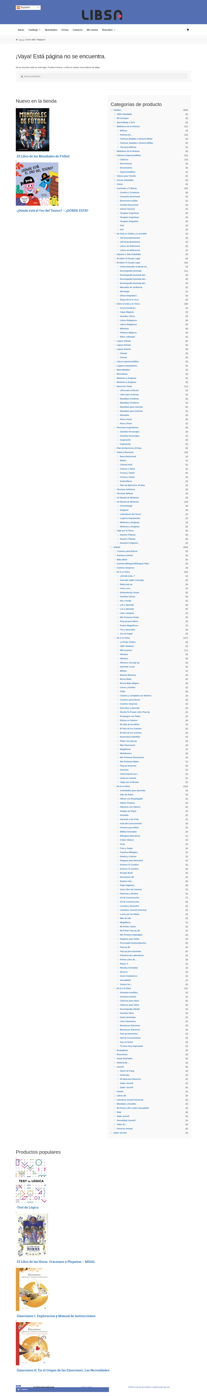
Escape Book (126, 873)
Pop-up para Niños (129, 621)
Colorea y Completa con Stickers (136, 695)
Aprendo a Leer (127, 667)
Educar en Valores (128, 720)
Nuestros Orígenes (129, 543)
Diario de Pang (127, 1071)
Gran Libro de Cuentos (131, 889)
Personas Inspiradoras (127, 427)
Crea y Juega (126, 848)
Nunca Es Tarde (124, 386)
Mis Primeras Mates (129, 761)
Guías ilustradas (128, 1017)
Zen (122, 229)
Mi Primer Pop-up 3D (130, 930)
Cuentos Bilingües (129, 852)
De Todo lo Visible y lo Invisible (132, 234)
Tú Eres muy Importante (131, 1046)
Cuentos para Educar (130, 700)
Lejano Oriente (124, 341)
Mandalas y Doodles (126, 1104)
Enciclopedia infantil (130, 1009)
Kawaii (120, 1091)
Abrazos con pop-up (129, 662)
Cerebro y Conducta (129, 192)
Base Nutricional (128, 456)
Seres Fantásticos (128, 976)
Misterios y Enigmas (126, 378)
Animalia (124, 815)
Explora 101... (126, 881)
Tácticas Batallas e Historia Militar (136, 139)
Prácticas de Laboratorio (132, 955)
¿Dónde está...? (127, 576)
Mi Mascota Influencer (130, 1079)
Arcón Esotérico (128, 308)
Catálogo (33, 29)
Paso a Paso (126, 419)
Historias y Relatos (129, 893)
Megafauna (125, 749)
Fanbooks (125, 1075)
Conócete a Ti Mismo (127, 188)
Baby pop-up (126, 584)
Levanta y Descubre (129, 906)
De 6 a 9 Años (123, 786)
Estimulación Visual (129, 592)
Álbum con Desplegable (131, 799)
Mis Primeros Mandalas (131, 935)
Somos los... (126, 984)
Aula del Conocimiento (131, 823)
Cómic (120, 184)
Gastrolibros (126, 481)
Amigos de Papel (128, 811)
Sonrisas (124, 770)
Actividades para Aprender (133, 790)
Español (23, 7)
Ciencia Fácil (126, 465)
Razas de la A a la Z (129, 299)
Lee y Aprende (127, 605)
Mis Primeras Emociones (132, 757)
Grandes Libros (127, 316)
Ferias (65, 29)
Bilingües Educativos (130, 836)
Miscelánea (122, 374)
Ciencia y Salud (127, 469)
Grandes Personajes (129, 432)
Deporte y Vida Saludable (129, 254)
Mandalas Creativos (129, 399)
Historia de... (126, 135)
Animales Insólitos (129, 992)
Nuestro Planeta (127, 535)
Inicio (21, 29)
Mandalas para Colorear (131, 407)
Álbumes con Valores (130, 807)
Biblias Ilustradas (128, 832)
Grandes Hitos (127, 1013)
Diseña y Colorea (128, 856)
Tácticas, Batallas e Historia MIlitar (136, 143)
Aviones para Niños (129, 827)
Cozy (122, 844)
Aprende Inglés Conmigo (132, 580)
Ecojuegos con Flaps (130, 716)
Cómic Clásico (127, 840)
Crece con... (125, 588)
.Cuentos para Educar (127, 551)
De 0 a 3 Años (123, 572)
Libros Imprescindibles (128, 361)
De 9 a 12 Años (124, 988)
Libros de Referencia (130, 246)
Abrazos (124, 654)
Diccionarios (126, 163)
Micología (124, 291)
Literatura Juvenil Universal (133, 910)
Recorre (124, 972)
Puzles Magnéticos (129, 625)
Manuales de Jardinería (131, 287)
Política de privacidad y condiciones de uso (149, 1387)
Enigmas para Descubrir (131, 860)
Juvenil (120, 1067)
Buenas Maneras (128, 675)
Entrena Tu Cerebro (129, 865)
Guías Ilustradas (124, 1058)
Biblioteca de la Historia (128, 126)
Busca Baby (126, 679)
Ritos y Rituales (127, 337)
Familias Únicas (127, 596)
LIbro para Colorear (129, 390)
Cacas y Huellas (127, 687)
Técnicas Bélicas (128, 147)
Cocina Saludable (125, 180)
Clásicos (124, 159)
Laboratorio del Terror (130, 514)
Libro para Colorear (129, 394)
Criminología (126, 506)
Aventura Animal (125, 555)
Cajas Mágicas (127, 312)
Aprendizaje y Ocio (126, 122)
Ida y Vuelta (125, 601)
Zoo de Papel (126, 634)
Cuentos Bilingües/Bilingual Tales (133, 563)
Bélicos (123, 130)
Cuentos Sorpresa (125, 568)
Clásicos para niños (129, 1001)
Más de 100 (125, 918)
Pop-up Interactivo (129, 1034)
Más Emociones (127, 745)
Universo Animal (128, 778)
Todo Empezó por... (129, 774)
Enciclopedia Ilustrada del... (133, 275)
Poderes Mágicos (128, 332)
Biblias (123, 671)
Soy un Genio (126, 1042)
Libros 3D (121, 1095)
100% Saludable (124, 114)
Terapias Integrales (129, 221)
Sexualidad (125, 980)
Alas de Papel (126, 794)
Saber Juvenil (126, 1083)
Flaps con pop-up (128, 741)
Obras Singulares (128, 295)
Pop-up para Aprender (130, 951)
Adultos (117, 110)
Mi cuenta (92, 29)
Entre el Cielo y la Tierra (128, 304)
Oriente (123, 353)
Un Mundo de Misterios (128, 497)
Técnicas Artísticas (126, 489)
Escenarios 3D (127, 877)
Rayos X (124, 964)
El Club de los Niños (129, 724)
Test (122, 225)
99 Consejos (123, 118)
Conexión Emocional (130, 196)
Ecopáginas (122, 1050)
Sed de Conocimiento (130, 1038)
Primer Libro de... (128, 959)
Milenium (124, 328)
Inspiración (125, 440)
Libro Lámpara (127, 613)
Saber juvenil (123, 1116)
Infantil (117, 547)
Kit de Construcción (129, 897)
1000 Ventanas (127, 646)
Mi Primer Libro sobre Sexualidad (133, 1108)
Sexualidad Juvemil (126, 1120)
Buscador (107, 29)
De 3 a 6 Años (123, 638)
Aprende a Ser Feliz (129, 819)
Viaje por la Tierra (125, 530)
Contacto (78, 29)
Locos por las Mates (129, 914)
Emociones (122, 1054)
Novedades (51, 29)
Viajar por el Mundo (129, 782)
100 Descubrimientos (130, 238)
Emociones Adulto (129, 201)
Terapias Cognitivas (129, 213)
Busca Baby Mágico (129, 683)
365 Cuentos (126, 650)
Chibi (122, 691)
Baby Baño (122, 559)
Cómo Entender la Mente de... (134, 267)
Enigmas (124, 510)
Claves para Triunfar (126, 176)
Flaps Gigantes (127, 885)
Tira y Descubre (127, 630)
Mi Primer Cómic (128, 926)
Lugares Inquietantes (127, 366)
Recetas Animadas (129, 968)
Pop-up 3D (125, 947)
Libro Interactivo (128, 1021)
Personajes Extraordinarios (133, 943)
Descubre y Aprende (130, 708)
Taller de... (121, 1124)
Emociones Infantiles (130, 737)
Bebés (123, 460)
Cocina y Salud (127, 473)
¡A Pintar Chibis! (128, 642)
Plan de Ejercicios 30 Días (129, 448)
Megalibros (125, 922)
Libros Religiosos (128, 320)
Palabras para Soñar (129, 939)
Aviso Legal (86, 1387)
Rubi (119, 1112)
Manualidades (123, 370)
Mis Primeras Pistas (129, 617)
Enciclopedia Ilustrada (130, 271)
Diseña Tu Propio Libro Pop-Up (135, 712)
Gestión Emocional (129, 205)
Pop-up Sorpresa (128, 766)
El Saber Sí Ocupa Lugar (128, 258)
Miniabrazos (126, 753)
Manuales (124, 415)
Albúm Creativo (127, 803)
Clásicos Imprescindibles (129, 155)
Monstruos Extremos (130, 1025)
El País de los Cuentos (131, 728)
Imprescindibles (127, 172)
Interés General (127, 209)
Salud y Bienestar (125, 452)
